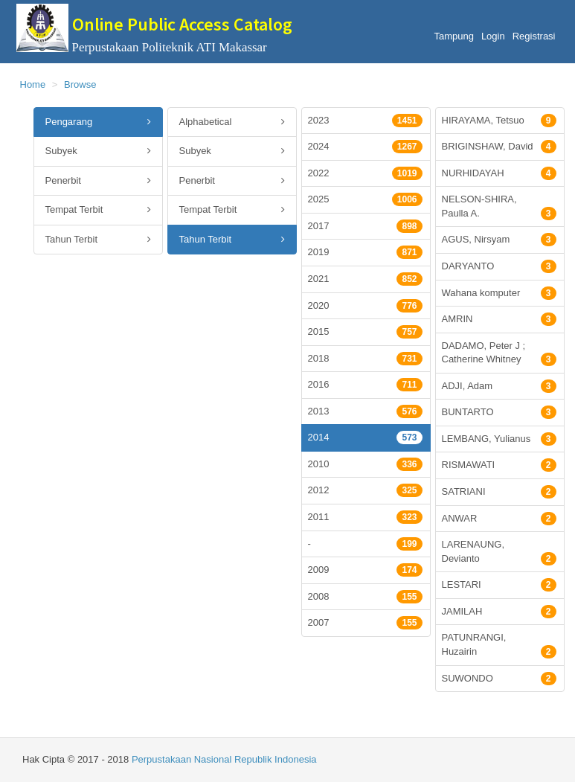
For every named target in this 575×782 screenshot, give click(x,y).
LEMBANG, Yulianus (499, 439)
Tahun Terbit (98, 240)
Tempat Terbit (98, 210)
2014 (365, 437)
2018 (365, 358)
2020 (365, 306)
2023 (365, 120)
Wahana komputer (499, 293)
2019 (365, 252)
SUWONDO (499, 678)
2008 (365, 596)
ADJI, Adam (499, 386)
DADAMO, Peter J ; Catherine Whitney (499, 353)
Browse (80, 84)
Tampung (453, 36)
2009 (365, 570)
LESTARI (499, 585)
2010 (365, 464)
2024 (365, 146)
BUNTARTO (499, 412)
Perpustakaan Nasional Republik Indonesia (224, 759)
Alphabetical (232, 122)
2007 (365, 622)
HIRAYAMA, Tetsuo (499, 120)
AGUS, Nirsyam (499, 239)
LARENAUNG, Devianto (499, 552)
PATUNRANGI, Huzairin (499, 645)
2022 (365, 173)
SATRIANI (499, 492)
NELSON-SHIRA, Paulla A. (499, 206)
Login (493, 36)
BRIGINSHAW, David (499, 146)
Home (33, 84)
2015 (365, 332)
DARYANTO (499, 266)
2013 (365, 411)
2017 (365, 226)
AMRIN (499, 319)
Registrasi (534, 36)
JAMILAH (499, 611)
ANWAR (499, 518)
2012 (365, 490)
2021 (365, 279)
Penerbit (98, 181)
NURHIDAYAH (499, 173)
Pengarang (98, 122)
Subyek (98, 151)
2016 (365, 384)
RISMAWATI (499, 465)
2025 (365, 199)
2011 (365, 517)
